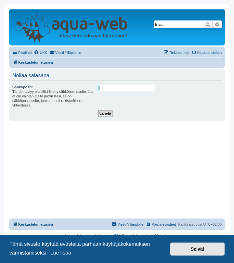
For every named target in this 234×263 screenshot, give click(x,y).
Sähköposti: (22, 87)
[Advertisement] (117, 169)
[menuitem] (40, 52)
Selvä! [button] (197, 249)
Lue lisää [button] (60, 253)
